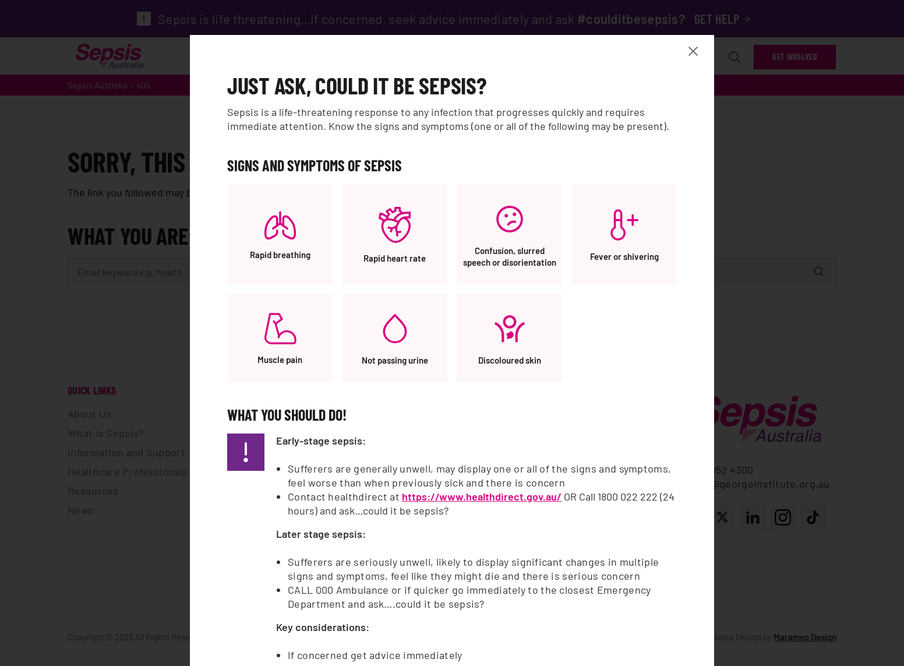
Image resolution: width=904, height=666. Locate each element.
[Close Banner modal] (695, 51)
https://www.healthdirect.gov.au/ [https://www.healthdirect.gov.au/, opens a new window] (482, 496)
